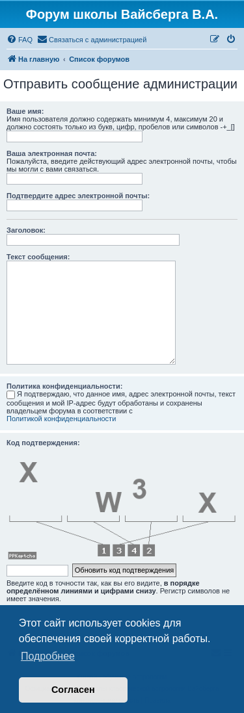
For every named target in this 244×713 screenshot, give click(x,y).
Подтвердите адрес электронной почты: (78, 196)
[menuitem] (20, 39)
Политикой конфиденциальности (61, 418)
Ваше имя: (25, 111)
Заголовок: (26, 230)
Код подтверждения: (43, 443)
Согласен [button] (73, 689)
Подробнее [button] (48, 656)
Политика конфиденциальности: (64, 386)
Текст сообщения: (38, 257)
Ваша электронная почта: (52, 153)
